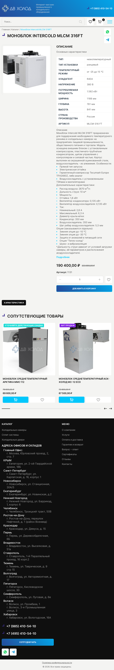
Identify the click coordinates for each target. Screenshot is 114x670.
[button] (15, 400)
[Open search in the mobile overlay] (43, 22)
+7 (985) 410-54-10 (101, 8)
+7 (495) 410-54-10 (21, 633)
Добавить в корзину (84, 288)
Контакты (67, 464)
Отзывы (66, 459)
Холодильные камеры (14, 429)
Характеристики (14, 302)
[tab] (14, 303)
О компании (68, 429)
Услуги (65, 434)
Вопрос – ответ (70, 449)
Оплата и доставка (72, 439)
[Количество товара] (80, 279)
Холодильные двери (13, 439)
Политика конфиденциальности (57, 663)
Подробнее (63, 257)
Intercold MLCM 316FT (80, 133)
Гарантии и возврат (72, 444)
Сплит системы (10, 434)
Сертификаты (69, 454)
